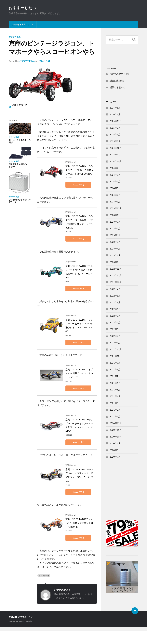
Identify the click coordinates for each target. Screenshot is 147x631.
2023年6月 (115, 235)
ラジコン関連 (44, 576)
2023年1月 (115, 262)
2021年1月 (115, 416)
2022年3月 (115, 329)
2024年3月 (115, 188)
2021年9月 (115, 363)
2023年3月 (115, 255)
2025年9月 (115, 128)
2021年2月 (115, 410)
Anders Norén (26, 621)
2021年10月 (116, 356)
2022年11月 (116, 275)
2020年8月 (115, 450)
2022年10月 (116, 282)
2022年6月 (115, 309)
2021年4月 (115, 396)
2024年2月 (115, 195)
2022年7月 (115, 302)
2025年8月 (115, 134)
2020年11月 (116, 430)
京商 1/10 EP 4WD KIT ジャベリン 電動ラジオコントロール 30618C (79, 523)
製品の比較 (115, 80)
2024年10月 (116, 161)
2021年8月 (115, 369)
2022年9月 (115, 289)
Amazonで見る (78, 185)
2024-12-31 (44, 61)
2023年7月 (115, 228)
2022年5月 (115, 316)
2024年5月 (115, 175)
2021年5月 (115, 389)
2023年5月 (115, 242)
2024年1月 (115, 201)
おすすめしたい (23, 8)
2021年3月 (115, 403)
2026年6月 (115, 108)
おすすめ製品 (15, 37)
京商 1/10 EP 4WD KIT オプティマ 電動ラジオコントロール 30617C (79, 373)
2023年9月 (115, 222)
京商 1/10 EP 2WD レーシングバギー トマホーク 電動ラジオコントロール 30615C (79, 170)
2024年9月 (115, 168)
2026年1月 (115, 114)
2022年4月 (115, 322)
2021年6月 (115, 383)
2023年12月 (116, 208)
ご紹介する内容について (22, 25)
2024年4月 (115, 181)
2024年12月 (116, 148)
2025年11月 (116, 121)
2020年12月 (116, 423)
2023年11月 (116, 215)
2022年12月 (116, 269)
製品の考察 (115, 87)
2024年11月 (116, 154)
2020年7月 (115, 457)
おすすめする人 (27, 61)
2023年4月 (115, 248)
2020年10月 (116, 436)
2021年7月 (115, 376)
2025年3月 (115, 141)
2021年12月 (116, 349)
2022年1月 (115, 342)
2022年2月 (115, 336)
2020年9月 (115, 443)
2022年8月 (115, 296)
